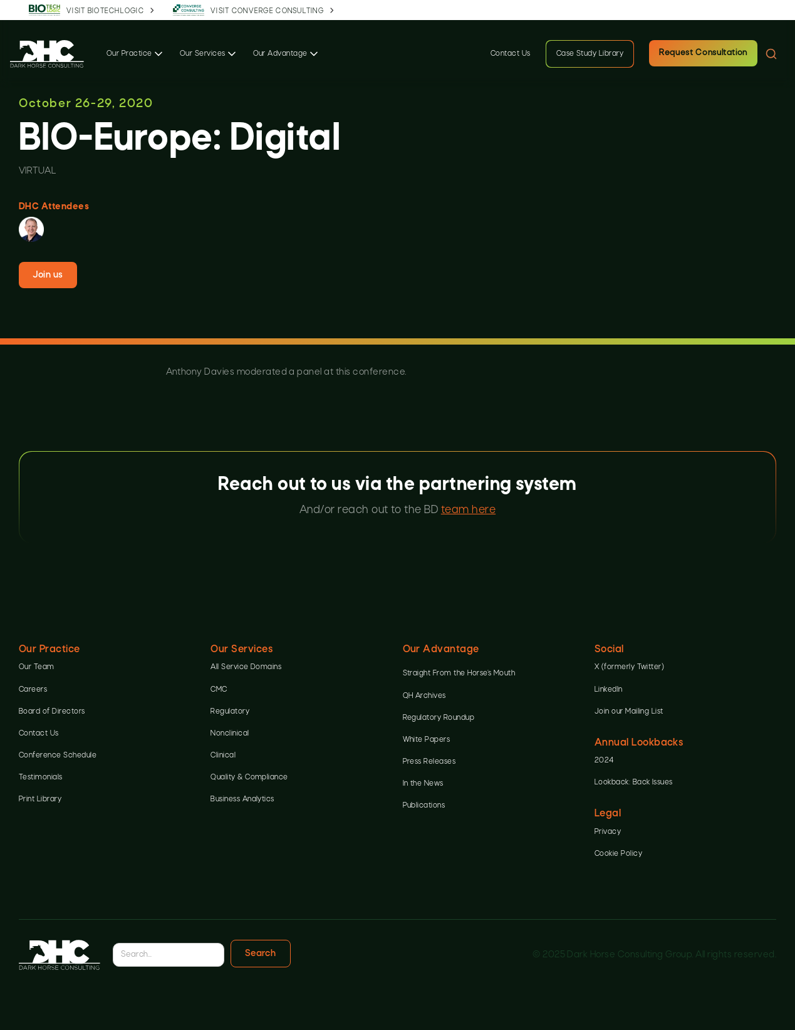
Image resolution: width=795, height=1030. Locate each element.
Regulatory (229, 711)
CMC (218, 690)
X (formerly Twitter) (630, 667)
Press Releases (429, 762)
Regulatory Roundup (439, 718)
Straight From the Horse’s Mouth (459, 673)
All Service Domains (245, 667)
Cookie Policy (618, 854)
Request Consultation (703, 53)
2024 (604, 760)
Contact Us (511, 54)
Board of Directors (52, 711)
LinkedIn (609, 690)
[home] (47, 53)
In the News (423, 784)
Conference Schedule (57, 755)
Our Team (37, 667)
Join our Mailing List (629, 711)
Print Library (40, 799)
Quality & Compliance (249, 777)
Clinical (223, 755)
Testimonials (41, 777)
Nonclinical (229, 733)
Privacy (608, 832)
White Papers (426, 740)
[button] (135, 54)
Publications (424, 805)
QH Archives (424, 696)
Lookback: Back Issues (634, 782)
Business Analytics (242, 799)
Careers (33, 690)
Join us (48, 275)
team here (468, 510)
